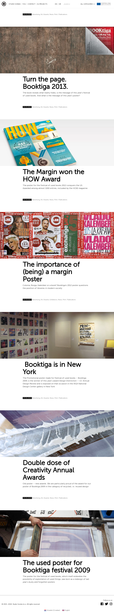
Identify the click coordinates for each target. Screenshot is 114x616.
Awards (46, 14)
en (56, 4)
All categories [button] (88, 4)
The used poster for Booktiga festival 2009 (56, 566)
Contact (31, 4)
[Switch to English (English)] (66, 610)
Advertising (36, 14)
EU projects (42, 4)
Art (42, 14)
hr (60, 4)
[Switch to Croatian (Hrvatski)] (52, 610)
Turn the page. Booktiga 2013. (45, 83)
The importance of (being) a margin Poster (51, 271)
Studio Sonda (14, 4)
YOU (24, 4)
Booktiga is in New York (52, 368)
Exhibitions (53, 300)
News (52, 14)
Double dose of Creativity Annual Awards (48, 470)
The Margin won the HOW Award (53, 175)
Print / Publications (60, 14)
